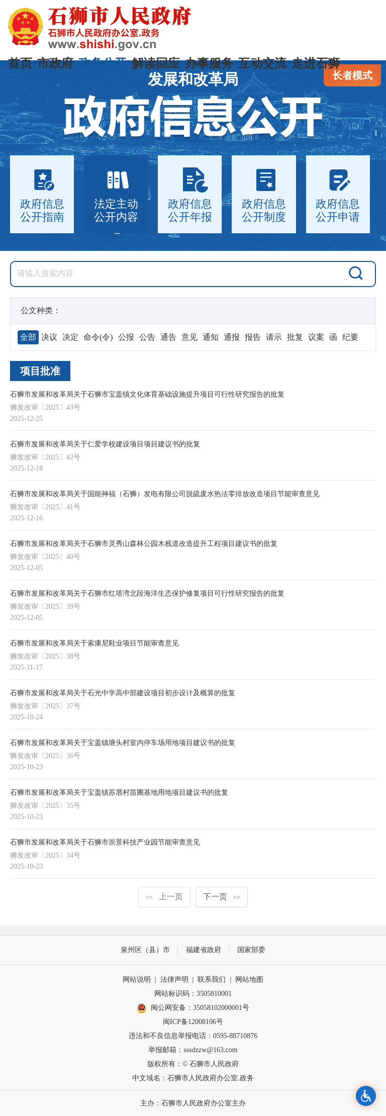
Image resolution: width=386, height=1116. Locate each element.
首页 (20, 63)
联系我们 (212, 979)
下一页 (221, 896)
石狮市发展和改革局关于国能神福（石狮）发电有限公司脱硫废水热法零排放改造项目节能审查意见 (165, 494)
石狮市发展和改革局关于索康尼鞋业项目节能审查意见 (94, 643)
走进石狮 (316, 63)
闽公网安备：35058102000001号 (193, 1008)
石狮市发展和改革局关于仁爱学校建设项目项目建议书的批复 (105, 444)
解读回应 (156, 63)
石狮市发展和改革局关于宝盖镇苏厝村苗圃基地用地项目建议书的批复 (119, 792)
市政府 (55, 63)
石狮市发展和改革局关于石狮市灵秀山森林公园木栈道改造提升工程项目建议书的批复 (143, 543)
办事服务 (209, 63)
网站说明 (137, 979)
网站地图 (249, 979)
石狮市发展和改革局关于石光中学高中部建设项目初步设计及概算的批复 (122, 693)
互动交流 (262, 63)
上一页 (164, 896)
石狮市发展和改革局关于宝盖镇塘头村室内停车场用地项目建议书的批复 (122, 743)
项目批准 (40, 371)
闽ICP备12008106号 (193, 1022)
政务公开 (102, 63)
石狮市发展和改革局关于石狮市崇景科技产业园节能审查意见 (105, 842)
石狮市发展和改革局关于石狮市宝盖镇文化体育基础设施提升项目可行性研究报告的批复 (147, 394)
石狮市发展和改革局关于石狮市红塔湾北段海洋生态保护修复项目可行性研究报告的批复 (147, 593)
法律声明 (174, 979)
